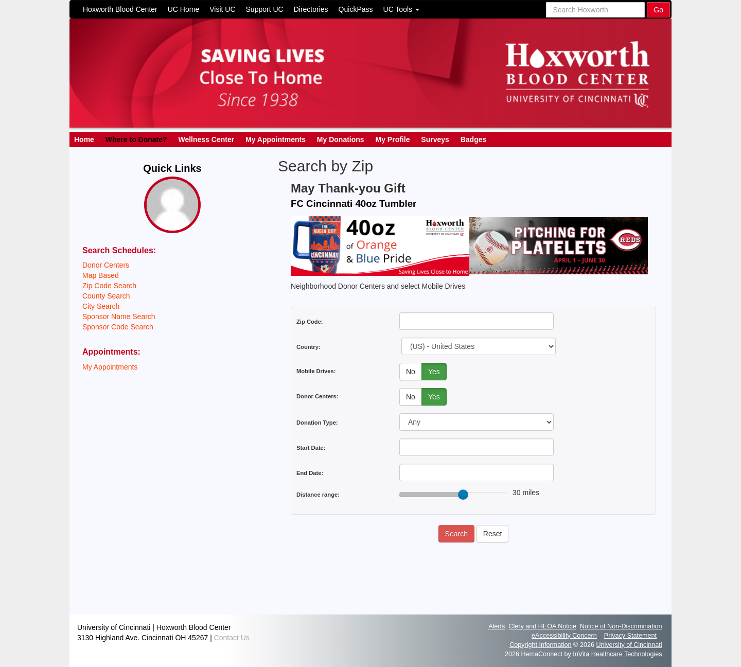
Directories (311, 9)
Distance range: (318, 495)
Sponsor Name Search (118, 316)
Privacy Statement (630, 635)
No (410, 371)
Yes (434, 371)
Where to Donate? (136, 139)
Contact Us (232, 638)
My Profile (393, 139)
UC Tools (401, 9)
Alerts (496, 626)
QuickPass (356, 9)
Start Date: (311, 448)
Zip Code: (309, 322)
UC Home (183, 9)
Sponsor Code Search (117, 327)
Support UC (265, 9)
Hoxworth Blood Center (120, 9)
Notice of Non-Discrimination (621, 626)
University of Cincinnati (629, 644)
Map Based (100, 275)
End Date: (309, 473)
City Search (100, 306)
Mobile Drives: (316, 371)
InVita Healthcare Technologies (617, 654)
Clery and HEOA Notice (542, 626)
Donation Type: (317, 422)
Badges (474, 139)
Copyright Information (540, 644)
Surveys (435, 139)
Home (84, 139)
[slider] (463, 494)
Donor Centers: (317, 396)
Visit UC (222, 9)
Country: (308, 347)
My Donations (340, 139)
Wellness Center (206, 139)
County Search (106, 296)
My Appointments (275, 139)
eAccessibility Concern (564, 635)
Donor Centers (105, 265)
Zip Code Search (109, 286)
